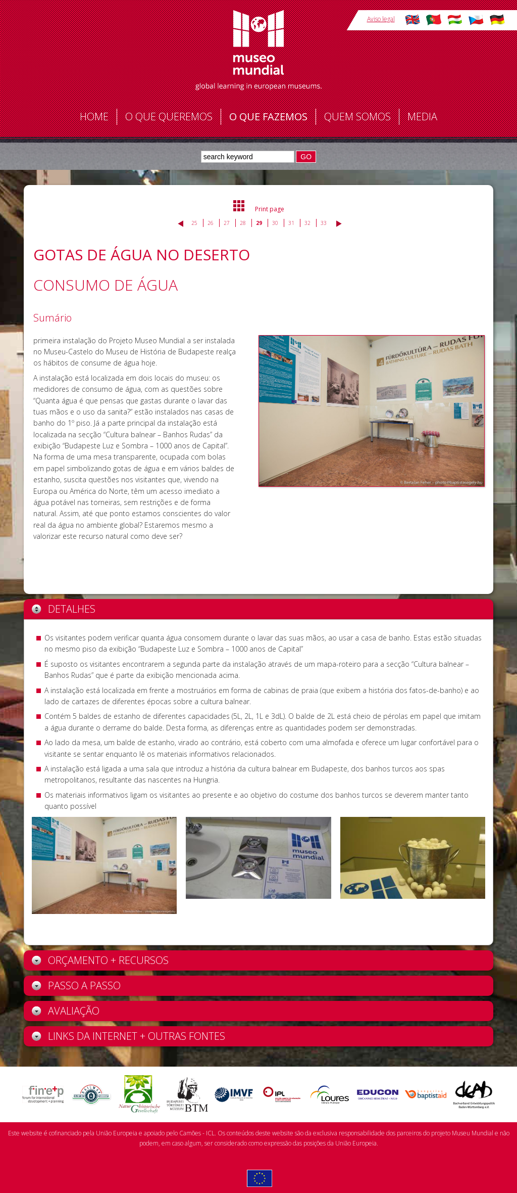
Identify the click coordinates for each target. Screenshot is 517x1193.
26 (211, 222)
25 (194, 222)
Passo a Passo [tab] (76, 985)
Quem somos (357, 116)
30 (275, 222)
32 (307, 222)
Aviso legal (381, 19)
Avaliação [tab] (65, 1011)
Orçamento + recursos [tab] (100, 960)
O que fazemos (268, 116)
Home (94, 116)
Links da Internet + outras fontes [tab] (128, 1036)
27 (227, 222)
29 (259, 222)
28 (243, 222)
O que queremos (169, 116)
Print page (269, 209)
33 (324, 222)
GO (306, 157)
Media (422, 116)
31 (291, 222)
